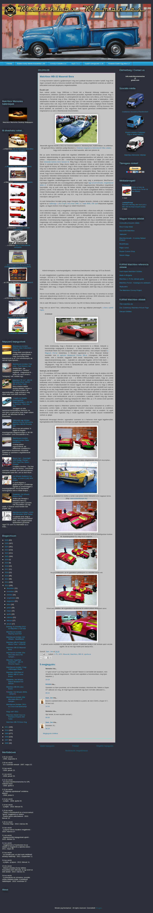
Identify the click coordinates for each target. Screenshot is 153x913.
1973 (60, 654)
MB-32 (80, 654)
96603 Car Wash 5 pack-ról (18, 318)
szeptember (11, 598)
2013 (7, 582)
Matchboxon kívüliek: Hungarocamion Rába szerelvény (21, 440)
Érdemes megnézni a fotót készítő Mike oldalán (93, 148)
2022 (7, 553)
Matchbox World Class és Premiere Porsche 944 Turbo (15, 717)
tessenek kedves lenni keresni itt (56, 162)
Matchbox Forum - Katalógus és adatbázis (135, 283)
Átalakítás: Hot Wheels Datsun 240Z (21, 495)
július (9, 604)
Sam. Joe (49, 651)
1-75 (56, 654)
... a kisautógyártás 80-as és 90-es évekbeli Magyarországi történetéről (17, 266)
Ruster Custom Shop (127, 251)
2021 (7, 556)
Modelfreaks (124, 244)
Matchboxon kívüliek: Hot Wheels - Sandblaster (15, 638)
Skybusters (123, 287)
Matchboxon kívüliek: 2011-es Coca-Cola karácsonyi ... (16, 706)
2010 (7, 730)
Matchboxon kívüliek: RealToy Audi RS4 (14, 633)
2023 (7, 550)
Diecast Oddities (125, 311)
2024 (7, 547)
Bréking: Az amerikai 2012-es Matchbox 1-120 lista (16, 628)
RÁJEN (48, 684)
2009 (7, 733)
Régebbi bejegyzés (104, 746)
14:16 (48, 706)
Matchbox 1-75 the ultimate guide (131, 279)
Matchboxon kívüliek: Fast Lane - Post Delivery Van (22, 365)
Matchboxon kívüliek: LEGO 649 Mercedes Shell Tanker (23, 513)
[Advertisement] (18, 81)
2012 (7, 585)
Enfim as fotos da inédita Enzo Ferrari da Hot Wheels (140, 189)
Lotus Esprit (62, 204)
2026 (7, 540)
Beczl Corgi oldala (126, 227)
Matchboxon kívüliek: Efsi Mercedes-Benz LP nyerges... (15, 699)
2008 (7, 737)
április (9, 614)
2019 (7, 563)
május (9, 611)
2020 (7, 559)
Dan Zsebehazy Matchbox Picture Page (134, 308)
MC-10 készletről (26, 282)
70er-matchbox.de (126, 304)
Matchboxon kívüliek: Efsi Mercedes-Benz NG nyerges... (15, 655)
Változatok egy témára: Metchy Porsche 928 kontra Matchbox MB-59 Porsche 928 (23, 423)
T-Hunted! (126, 185)
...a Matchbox (9, 166)
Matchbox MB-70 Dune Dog (16, 722)
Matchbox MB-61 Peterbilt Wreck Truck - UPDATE (15, 643)
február (9, 620)
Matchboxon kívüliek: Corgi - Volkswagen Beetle (16, 668)
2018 (7, 566)
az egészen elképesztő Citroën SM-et (72, 355)
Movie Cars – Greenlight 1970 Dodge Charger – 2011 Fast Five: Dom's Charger (21, 461)
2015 (7, 576)
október (10, 595)
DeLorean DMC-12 (74, 204)
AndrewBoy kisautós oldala (129, 223)
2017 (7, 569)
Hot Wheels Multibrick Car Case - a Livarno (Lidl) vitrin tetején (23, 478)
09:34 (48, 693)
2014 (7, 579)
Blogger (99, 908)
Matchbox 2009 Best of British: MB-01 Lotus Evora (14, 674)
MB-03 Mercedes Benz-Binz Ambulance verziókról (21, 150)
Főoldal (9, 64)
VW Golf (94, 204)
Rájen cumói (124, 248)
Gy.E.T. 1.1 (76, 64)
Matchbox (73, 654)
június (9, 608)
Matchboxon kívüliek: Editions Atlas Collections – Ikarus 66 (23, 348)
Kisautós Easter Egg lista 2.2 (119, 64)
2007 (7, 740)
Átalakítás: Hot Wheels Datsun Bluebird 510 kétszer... (14, 681)
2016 (7, 572)
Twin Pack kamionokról (22, 166)
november (11, 591)
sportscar (87, 654)
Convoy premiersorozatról (22, 182)
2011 (7, 727)
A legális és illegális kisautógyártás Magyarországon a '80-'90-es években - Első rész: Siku (22, 402)
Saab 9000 (86, 204)
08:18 (48, 729)
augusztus (11, 601)
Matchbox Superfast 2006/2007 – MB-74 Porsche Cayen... (14, 662)
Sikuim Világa (124, 255)
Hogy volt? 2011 (12, 712)
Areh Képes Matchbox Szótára (130, 271)
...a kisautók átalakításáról (17, 333)
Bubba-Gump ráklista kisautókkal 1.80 (31, 64)
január (9, 624)
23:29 (48, 680)
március (10, 617)
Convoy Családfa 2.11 (58, 64)
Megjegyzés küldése (50, 733)
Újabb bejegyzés (47, 746)
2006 (7, 743)
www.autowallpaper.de (78, 498)
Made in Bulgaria (125, 275)
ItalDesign (53, 204)
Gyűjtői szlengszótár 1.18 (94, 64)
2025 (7, 543)
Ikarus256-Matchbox (127, 231)
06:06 (48, 717)
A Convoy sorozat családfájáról (21, 229)
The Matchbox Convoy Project (130, 290)
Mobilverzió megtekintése (76, 751)
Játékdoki (122, 234)
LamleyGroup (127, 202)
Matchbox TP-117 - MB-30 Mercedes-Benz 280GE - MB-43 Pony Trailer (22, 382)
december (11, 588)
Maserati (66, 654)
